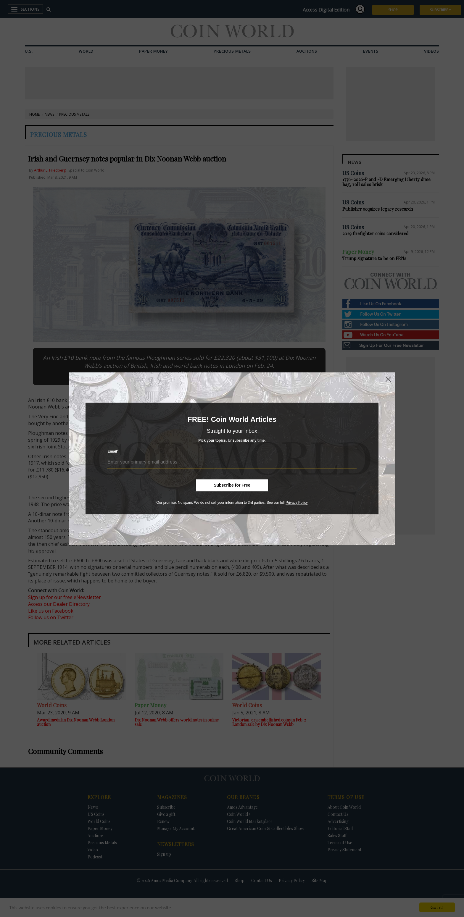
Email (112, 451)
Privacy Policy (297, 503)
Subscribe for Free (232, 485)
